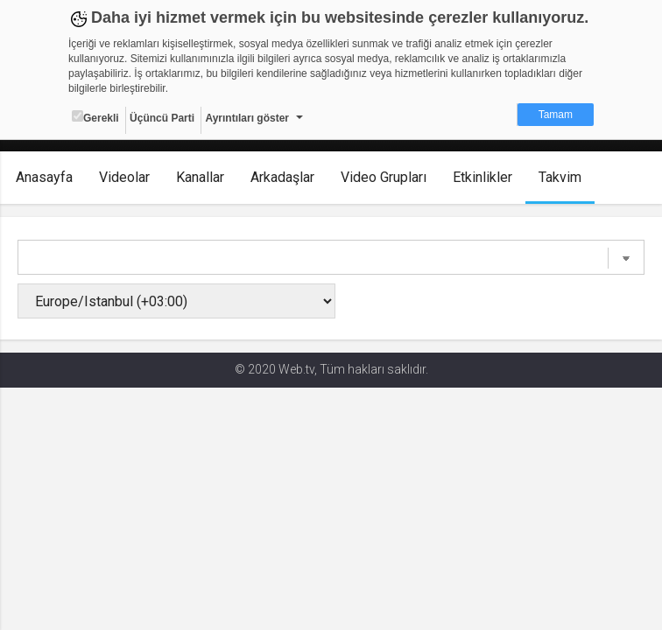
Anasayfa (44, 177)
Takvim (560, 177)
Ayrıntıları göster (247, 118)
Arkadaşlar (282, 177)
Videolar (124, 177)
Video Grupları (383, 177)
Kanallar (200, 177)
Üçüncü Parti (162, 118)
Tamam (556, 114)
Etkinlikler (482, 177)
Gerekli (95, 117)
